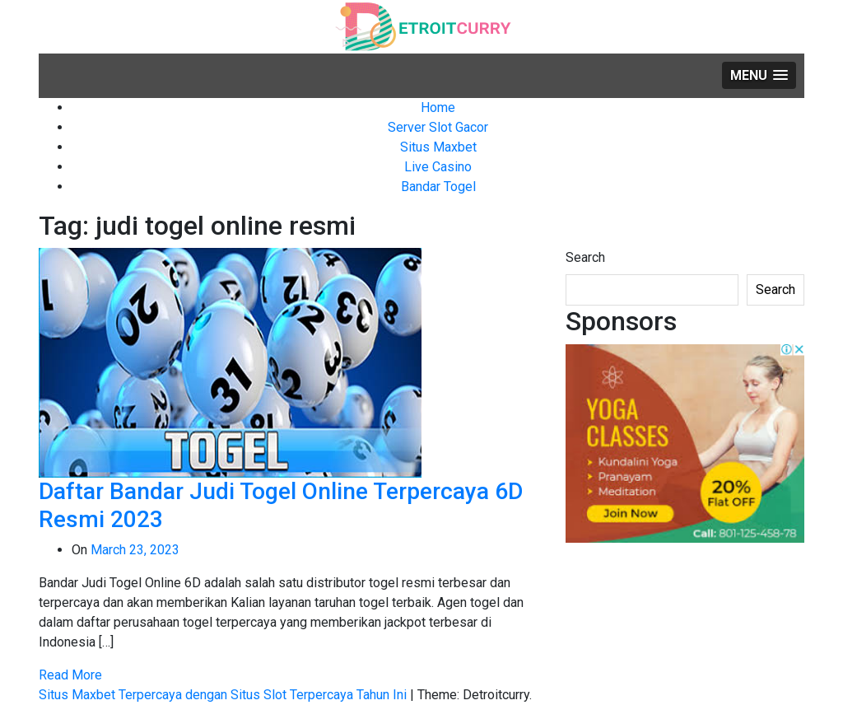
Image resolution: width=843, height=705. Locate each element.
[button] (759, 75)
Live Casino (438, 167)
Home (438, 107)
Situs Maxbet (438, 147)
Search (585, 257)
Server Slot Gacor (438, 127)
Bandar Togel (438, 186)
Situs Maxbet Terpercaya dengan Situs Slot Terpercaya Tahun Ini (224, 695)
